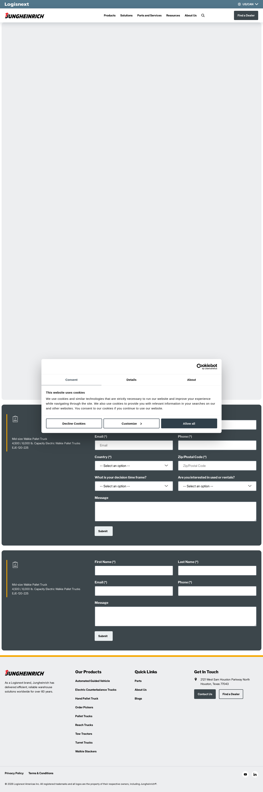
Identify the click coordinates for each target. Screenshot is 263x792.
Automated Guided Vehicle (92, 680)
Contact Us (205, 694)
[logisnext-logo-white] (17, 4)
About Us (191, 15)
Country (101, 457)
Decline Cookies (74, 423)
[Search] (203, 15)
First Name (103, 562)
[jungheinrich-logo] (25, 15)
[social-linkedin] (255, 774)
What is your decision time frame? (121, 477)
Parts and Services (149, 15)
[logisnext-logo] (25, 673)
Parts (138, 680)
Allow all (189, 423)
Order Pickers (84, 707)
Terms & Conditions (40, 773)
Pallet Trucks (83, 716)
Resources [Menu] (173, 15)
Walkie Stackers (85, 751)
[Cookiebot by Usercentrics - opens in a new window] (199, 367)
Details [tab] (131, 379)
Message (101, 498)
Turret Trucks (83, 742)
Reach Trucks (84, 725)
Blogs (138, 698)
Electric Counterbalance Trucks (95, 689)
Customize (132, 423)
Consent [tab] (71, 379)
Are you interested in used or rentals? (206, 477)
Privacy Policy (14, 773)
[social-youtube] (245, 774)
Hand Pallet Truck (86, 698)
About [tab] (191, 379)
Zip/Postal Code (190, 457)
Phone (183, 436)
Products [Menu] (109, 15)
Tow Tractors (83, 733)
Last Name (186, 562)
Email (99, 436)
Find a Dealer (246, 15)
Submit (102, 531)
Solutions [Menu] (126, 15)
